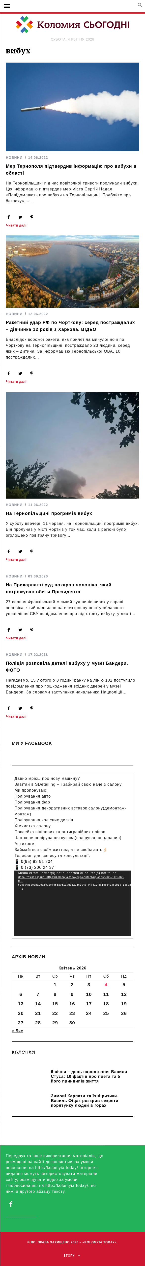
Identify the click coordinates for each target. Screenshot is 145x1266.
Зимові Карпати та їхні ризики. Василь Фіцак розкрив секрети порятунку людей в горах (84, 1100)
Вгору (71, 1255)
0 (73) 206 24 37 (37, 867)
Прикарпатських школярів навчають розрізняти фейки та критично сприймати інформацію (68, 1060)
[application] (72, 903)
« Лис (17, 1031)
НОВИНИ (14, 158)
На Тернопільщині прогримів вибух (49, 513)
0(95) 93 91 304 (37, 861)
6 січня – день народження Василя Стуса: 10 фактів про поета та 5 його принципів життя (89, 1076)
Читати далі (16, 225)
